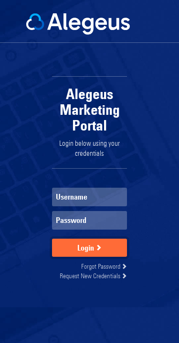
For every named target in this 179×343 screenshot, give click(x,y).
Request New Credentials (93, 276)
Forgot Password (104, 266)
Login (89, 247)
